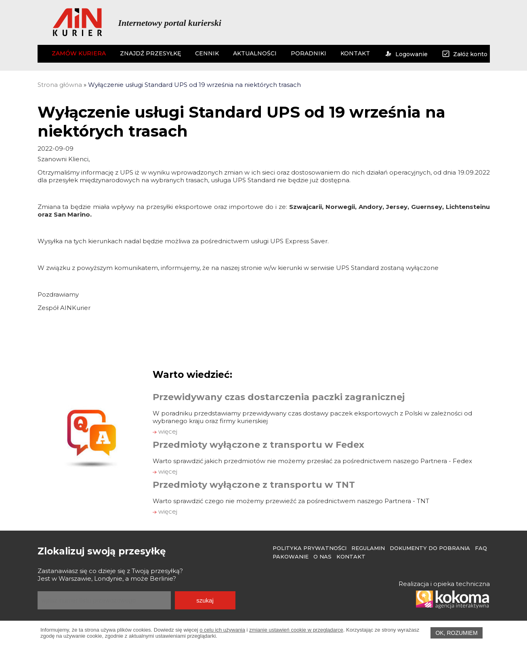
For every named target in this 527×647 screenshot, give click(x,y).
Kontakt (350, 556)
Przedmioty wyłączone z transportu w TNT (254, 484)
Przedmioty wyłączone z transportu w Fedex (258, 444)
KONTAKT (355, 53)
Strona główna (60, 85)
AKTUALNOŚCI (255, 53)
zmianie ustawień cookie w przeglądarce (296, 630)
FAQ (481, 548)
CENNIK (207, 53)
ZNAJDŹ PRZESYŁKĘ (150, 53)
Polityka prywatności (309, 548)
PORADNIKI (308, 53)
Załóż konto (464, 54)
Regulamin (368, 548)
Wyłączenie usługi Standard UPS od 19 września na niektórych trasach (194, 85)
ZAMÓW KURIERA (79, 53)
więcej (165, 431)
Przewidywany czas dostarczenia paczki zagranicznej (279, 397)
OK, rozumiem (456, 633)
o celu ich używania (222, 630)
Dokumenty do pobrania (430, 548)
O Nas (322, 556)
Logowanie (406, 54)
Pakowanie (291, 556)
